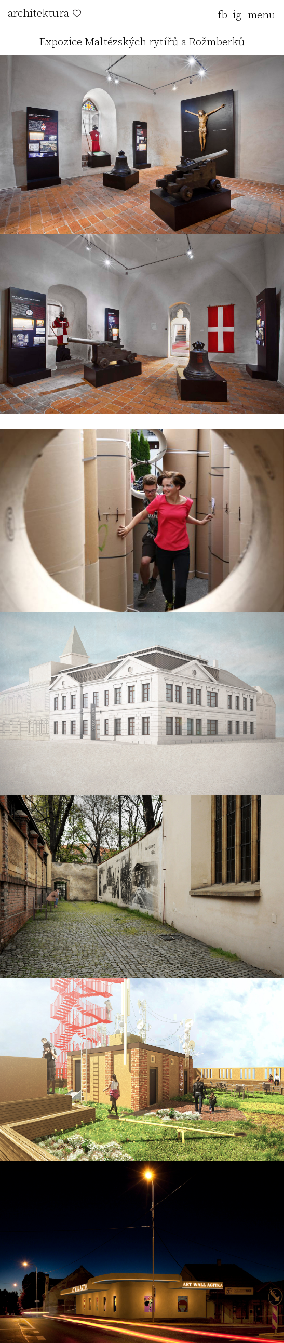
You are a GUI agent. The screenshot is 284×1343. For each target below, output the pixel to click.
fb (222, 14)
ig (237, 14)
